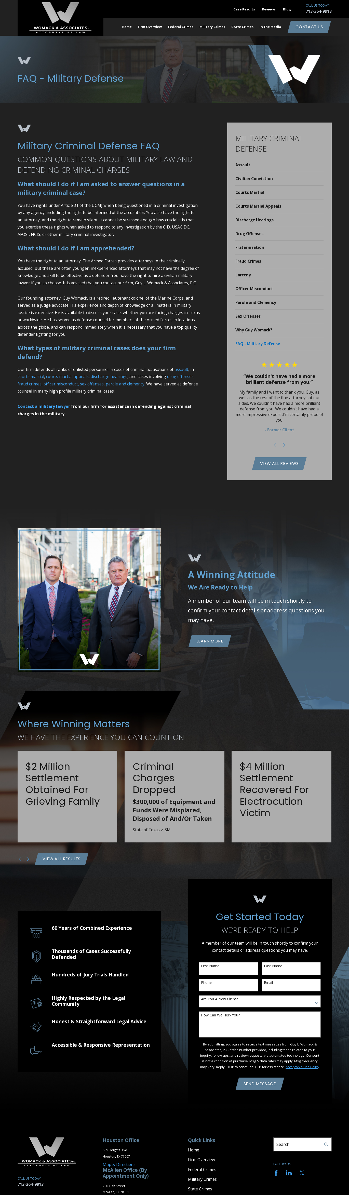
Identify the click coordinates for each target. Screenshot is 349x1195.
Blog (287, 9)
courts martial (31, 376)
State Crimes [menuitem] (242, 26)
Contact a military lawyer (44, 406)
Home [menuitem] (127, 26)
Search (282, 1144)
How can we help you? (220, 1015)
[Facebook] (276, 1173)
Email (268, 983)
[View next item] (283, 445)
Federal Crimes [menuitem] (180, 26)
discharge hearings (109, 376)
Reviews (269, 9)
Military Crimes (202, 1179)
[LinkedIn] (289, 1173)
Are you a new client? (219, 999)
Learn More (209, 641)
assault (181, 369)
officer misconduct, (61, 384)
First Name (210, 966)
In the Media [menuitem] (270, 26)
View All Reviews (279, 463)
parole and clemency (125, 384)
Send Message (260, 1084)
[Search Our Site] (326, 1145)
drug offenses (180, 376)
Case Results (244, 9)
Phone (206, 983)
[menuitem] (279, 165)
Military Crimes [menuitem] (212, 26)
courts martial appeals (67, 376)
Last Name (273, 966)
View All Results (61, 859)
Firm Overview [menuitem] (150, 26)
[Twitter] (302, 1173)
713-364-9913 (319, 11)
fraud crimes (30, 384)
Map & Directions (119, 1164)
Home (193, 1150)
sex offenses (92, 384)
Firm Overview (201, 1159)
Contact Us (309, 27)
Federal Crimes (202, 1169)
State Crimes (200, 1189)
